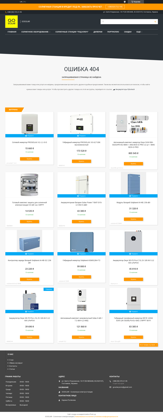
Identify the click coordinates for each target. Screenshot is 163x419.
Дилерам (97, 32)
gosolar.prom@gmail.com (122, 387)
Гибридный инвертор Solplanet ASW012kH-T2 (81, 260)
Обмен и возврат (16, 363)
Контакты (13, 366)
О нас (11, 360)
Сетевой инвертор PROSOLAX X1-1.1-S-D (29, 142)
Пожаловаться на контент (84, 416)
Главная (12, 32)
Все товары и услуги (147, 345)
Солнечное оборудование (35, 32)
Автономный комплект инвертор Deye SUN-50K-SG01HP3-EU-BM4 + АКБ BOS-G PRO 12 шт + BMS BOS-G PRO (133, 144)
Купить (29, 159)
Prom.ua (93, 414)
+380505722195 (115, 7)
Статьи (12, 369)
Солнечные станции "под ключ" (71, 32)
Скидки (127, 32)
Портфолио (113, 32)
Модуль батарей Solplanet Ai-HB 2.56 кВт (133, 202)
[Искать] (155, 21)
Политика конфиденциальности (106, 416)
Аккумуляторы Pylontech (125, 89)
